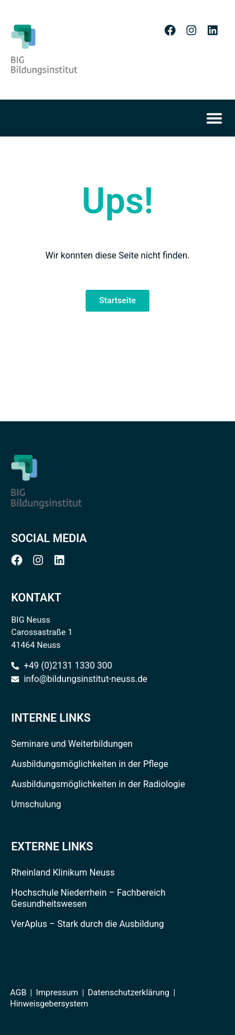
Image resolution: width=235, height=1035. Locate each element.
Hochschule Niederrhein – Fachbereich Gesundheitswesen (88, 898)
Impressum (57, 992)
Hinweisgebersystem (49, 1004)
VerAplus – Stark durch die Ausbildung (87, 924)
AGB (18, 992)
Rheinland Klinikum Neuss (63, 872)
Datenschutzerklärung (129, 992)
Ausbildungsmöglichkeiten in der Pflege (89, 764)
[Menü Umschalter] (217, 118)
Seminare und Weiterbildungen (72, 743)
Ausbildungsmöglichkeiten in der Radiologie (98, 784)
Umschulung (36, 804)
